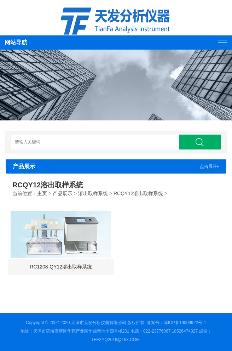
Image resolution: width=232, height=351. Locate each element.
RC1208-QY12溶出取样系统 (61, 267)
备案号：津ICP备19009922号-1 (176, 322)
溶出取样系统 (93, 193)
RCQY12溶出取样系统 (138, 193)
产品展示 (62, 193)
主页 (42, 193)
